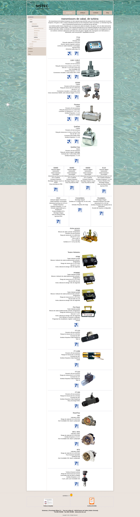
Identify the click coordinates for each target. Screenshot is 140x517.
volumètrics (37, 39)
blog (107, 12)
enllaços (82, 12)
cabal (31, 21)
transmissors (35, 26)
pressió (31, 44)
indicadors (34, 24)
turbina (36, 37)
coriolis (36, 35)
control (31, 46)
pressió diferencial (38, 28)
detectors (34, 41)
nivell (31, 19)
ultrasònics (36, 30)
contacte (95, 12)
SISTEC (42, 6)
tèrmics (36, 33)
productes (69, 12)
